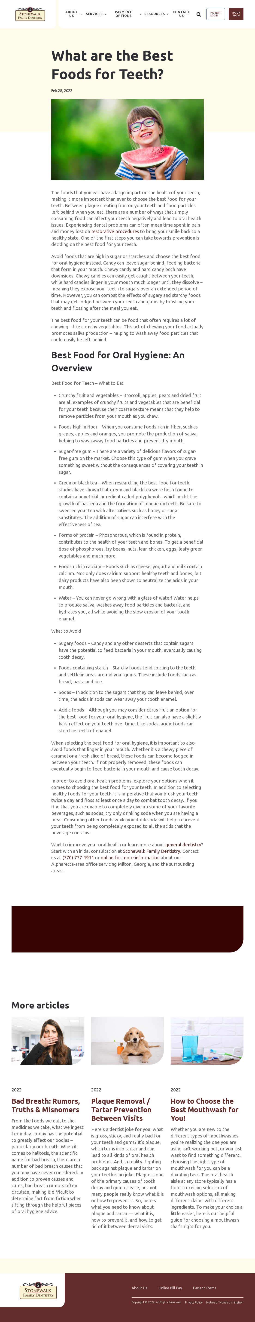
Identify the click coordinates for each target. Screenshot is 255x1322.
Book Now (236, 14)
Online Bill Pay (170, 1288)
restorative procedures (115, 231)
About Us (71, 14)
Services (94, 14)
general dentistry (183, 844)
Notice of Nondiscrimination (224, 1302)
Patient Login (215, 14)
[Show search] (199, 14)
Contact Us (181, 14)
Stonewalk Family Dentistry (151, 851)
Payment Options (123, 14)
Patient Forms (204, 1288)
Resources (154, 14)
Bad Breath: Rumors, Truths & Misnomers (46, 1105)
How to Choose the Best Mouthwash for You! (205, 1109)
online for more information (130, 857)
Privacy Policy (194, 1302)
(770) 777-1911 (78, 857)
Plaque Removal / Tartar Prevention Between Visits (121, 1109)
